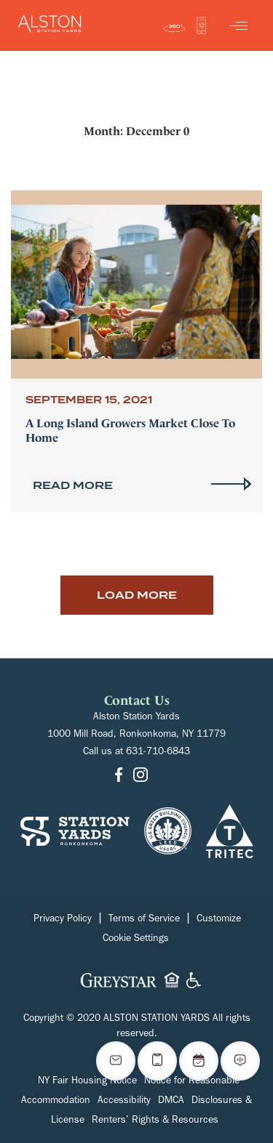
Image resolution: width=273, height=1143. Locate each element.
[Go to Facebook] (118, 776)
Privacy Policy (62, 920)
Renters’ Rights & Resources (155, 1121)
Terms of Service (144, 920)
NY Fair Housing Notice (87, 1082)
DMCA (171, 1101)
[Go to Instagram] (140, 776)
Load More (137, 595)
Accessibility (124, 1101)
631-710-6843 (158, 753)
